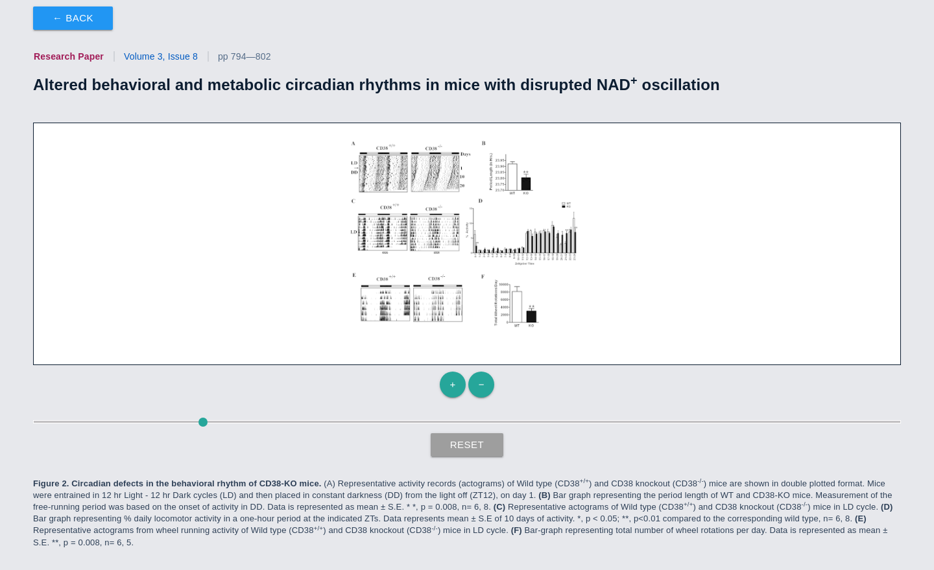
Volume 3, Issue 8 (161, 56)
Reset (467, 444)
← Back (73, 17)
